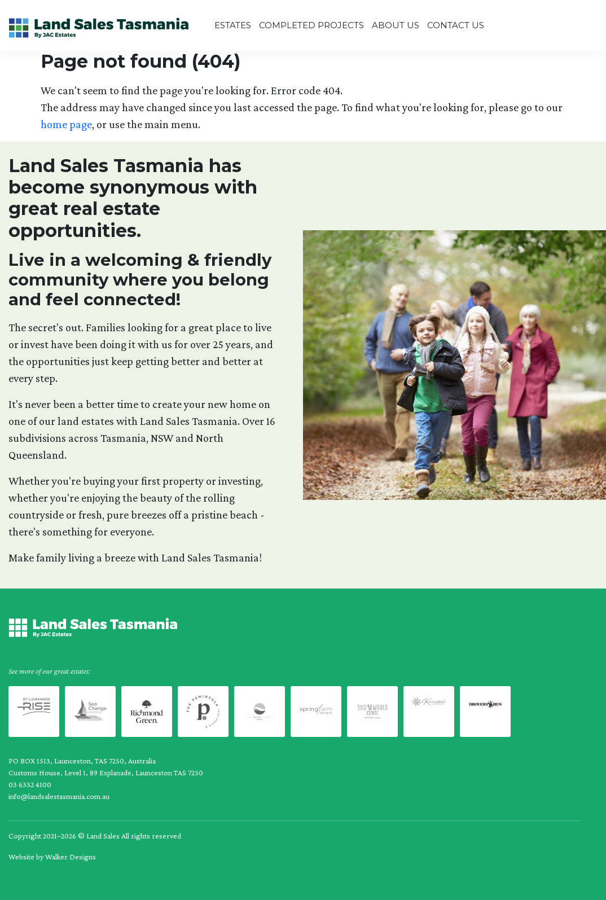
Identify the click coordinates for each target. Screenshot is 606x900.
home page (66, 124)
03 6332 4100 (29, 784)
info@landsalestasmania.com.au (58, 796)
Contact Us (455, 25)
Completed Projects (311, 25)
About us (395, 25)
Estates (232, 25)
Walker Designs (70, 856)
